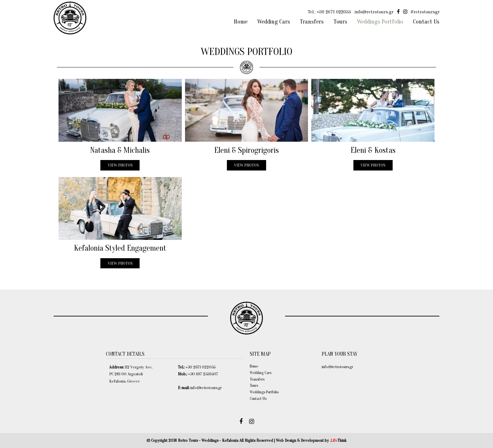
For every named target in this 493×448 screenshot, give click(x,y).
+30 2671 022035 (334, 12)
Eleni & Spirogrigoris (246, 150)
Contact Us (258, 398)
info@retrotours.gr (374, 12)
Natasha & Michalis (120, 150)
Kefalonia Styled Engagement (120, 248)
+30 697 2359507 (203, 373)
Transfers (257, 379)
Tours (254, 385)
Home (254, 366)
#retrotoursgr (425, 12)
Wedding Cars (260, 372)
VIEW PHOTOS (120, 165)
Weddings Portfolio (264, 392)
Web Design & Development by (311, 440)
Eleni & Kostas (373, 150)
